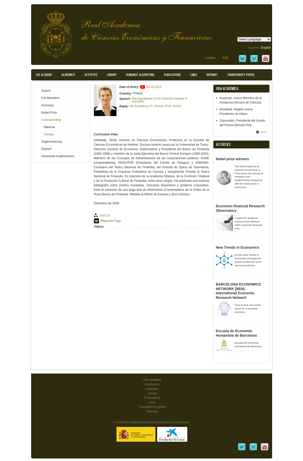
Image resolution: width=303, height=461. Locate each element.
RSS (225, 58)
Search (46, 91)
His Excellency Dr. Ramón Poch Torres (155, 106)
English (266, 47)
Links (193, 75)
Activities (91, 75)
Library (111, 75)
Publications (172, 75)
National (49, 127)
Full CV (105, 215)
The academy (152, 380)
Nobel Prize (49, 112)
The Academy (44, 75)
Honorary (47, 105)
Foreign (49, 134)
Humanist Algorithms (140, 75)
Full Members (50, 98)
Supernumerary (51, 141)
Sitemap (152, 411)
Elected (46, 149)
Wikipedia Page (110, 221)
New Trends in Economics (238, 247)
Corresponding (51, 120)
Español (253, 47)
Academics (68, 75)
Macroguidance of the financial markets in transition (160, 100)
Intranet (212, 75)
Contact (210, 58)
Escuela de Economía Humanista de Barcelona (236, 333)
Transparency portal (241, 75)
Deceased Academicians (57, 156)
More (264, 132)
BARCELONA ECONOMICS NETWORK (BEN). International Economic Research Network (238, 291)
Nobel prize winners (232, 159)
